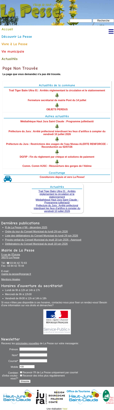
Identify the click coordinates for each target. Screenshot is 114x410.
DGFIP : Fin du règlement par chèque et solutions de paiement (57, 156)
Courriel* (13, 361)
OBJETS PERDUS (57, 109)
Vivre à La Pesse (15, 44)
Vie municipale (13, 51)
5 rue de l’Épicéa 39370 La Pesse (10, 256)
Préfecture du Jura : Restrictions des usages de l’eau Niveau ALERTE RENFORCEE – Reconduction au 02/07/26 (57, 145)
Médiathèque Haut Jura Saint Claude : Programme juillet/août (57, 121)
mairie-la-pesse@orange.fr (16, 274)
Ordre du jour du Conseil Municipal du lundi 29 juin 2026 (36, 231)
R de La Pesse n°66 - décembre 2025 (26, 227)
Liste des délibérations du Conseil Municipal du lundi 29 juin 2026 (41, 235)
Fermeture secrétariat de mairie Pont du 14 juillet (57, 100)
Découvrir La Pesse (17, 36)
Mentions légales (10, 279)
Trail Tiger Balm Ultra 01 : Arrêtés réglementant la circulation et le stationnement (57, 90)
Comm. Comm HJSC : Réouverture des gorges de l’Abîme (56, 166)
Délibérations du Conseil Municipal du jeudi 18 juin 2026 (36, 244)
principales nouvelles (27, 343)
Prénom (13, 349)
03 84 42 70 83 (18, 263)
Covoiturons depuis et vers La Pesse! (62, 177)
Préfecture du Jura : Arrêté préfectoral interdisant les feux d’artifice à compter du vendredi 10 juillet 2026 (57, 132)
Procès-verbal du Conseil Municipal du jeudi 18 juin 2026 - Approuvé (43, 239)
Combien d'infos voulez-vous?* (10, 375)
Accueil (7, 29)
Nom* (15, 355)
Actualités (10, 59)
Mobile (14, 367)
